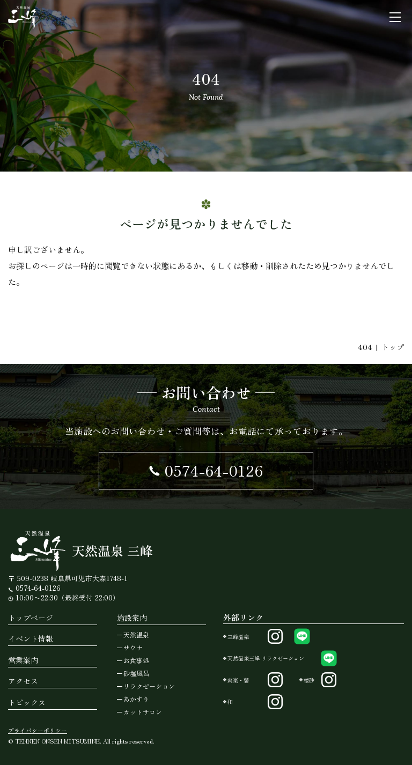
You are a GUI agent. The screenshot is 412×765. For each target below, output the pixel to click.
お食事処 (136, 660)
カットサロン (142, 711)
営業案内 (23, 660)
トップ (392, 346)
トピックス (27, 702)
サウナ (133, 647)
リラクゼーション (149, 685)
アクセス (23, 680)
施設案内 (132, 617)
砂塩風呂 (136, 673)
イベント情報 (30, 638)
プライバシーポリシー (37, 730)
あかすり (136, 698)
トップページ (30, 617)
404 (365, 346)
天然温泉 (136, 634)
